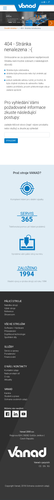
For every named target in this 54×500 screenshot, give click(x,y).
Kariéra (7, 393)
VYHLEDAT (11, 140)
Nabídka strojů (11, 305)
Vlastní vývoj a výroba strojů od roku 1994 (27, 272)
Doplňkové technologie (14, 334)
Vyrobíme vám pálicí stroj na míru (27, 245)
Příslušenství (10, 331)
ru (48, 466)
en (44, 466)
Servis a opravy (11, 351)
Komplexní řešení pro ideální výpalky (27, 190)
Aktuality (8, 380)
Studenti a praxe (11, 396)
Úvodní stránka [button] (10, 28)
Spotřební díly (10, 337)
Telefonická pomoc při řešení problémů (27, 217)
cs (43, 2)
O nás (7, 377)
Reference (8, 311)
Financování (10, 357)
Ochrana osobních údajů (15, 399)
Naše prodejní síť (12, 373)
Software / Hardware (14, 328)
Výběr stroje (9, 308)
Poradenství (9, 354)
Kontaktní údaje (11, 370)
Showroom (9, 314)
